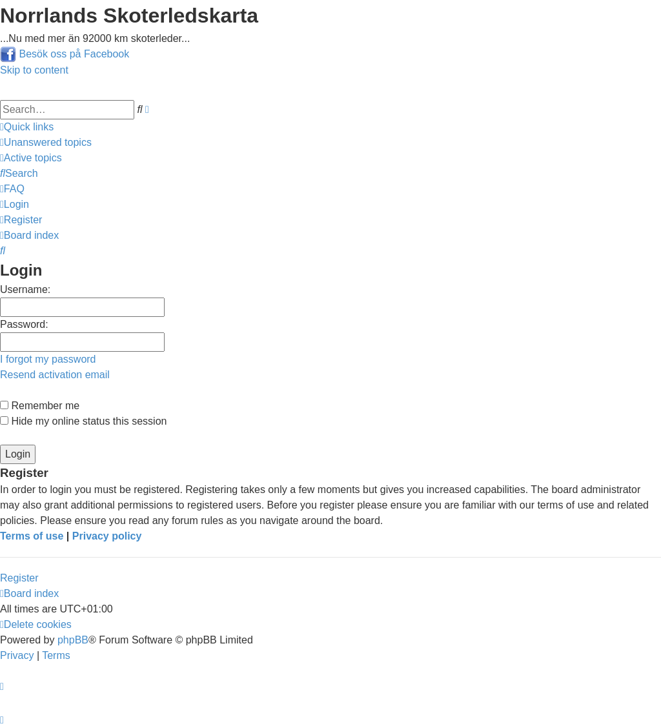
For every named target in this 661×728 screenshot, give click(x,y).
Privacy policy (107, 536)
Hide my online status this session (83, 421)
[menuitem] (46, 142)
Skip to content (34, 70)
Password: (24, 324)
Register (19, 577)
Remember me (39, 405)
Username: (25, 289)
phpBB (72, 639)
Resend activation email (55, 374)
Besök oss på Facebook (74, 53)
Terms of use (31, 536)
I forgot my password (48, 359)
